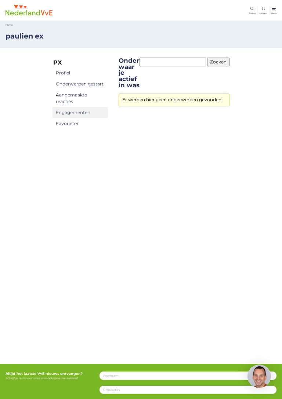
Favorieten (68, 123)
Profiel (63, 73)
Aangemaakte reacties (71, 98)
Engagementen (73, 112)
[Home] (29, 10)
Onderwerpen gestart (80, 84)
